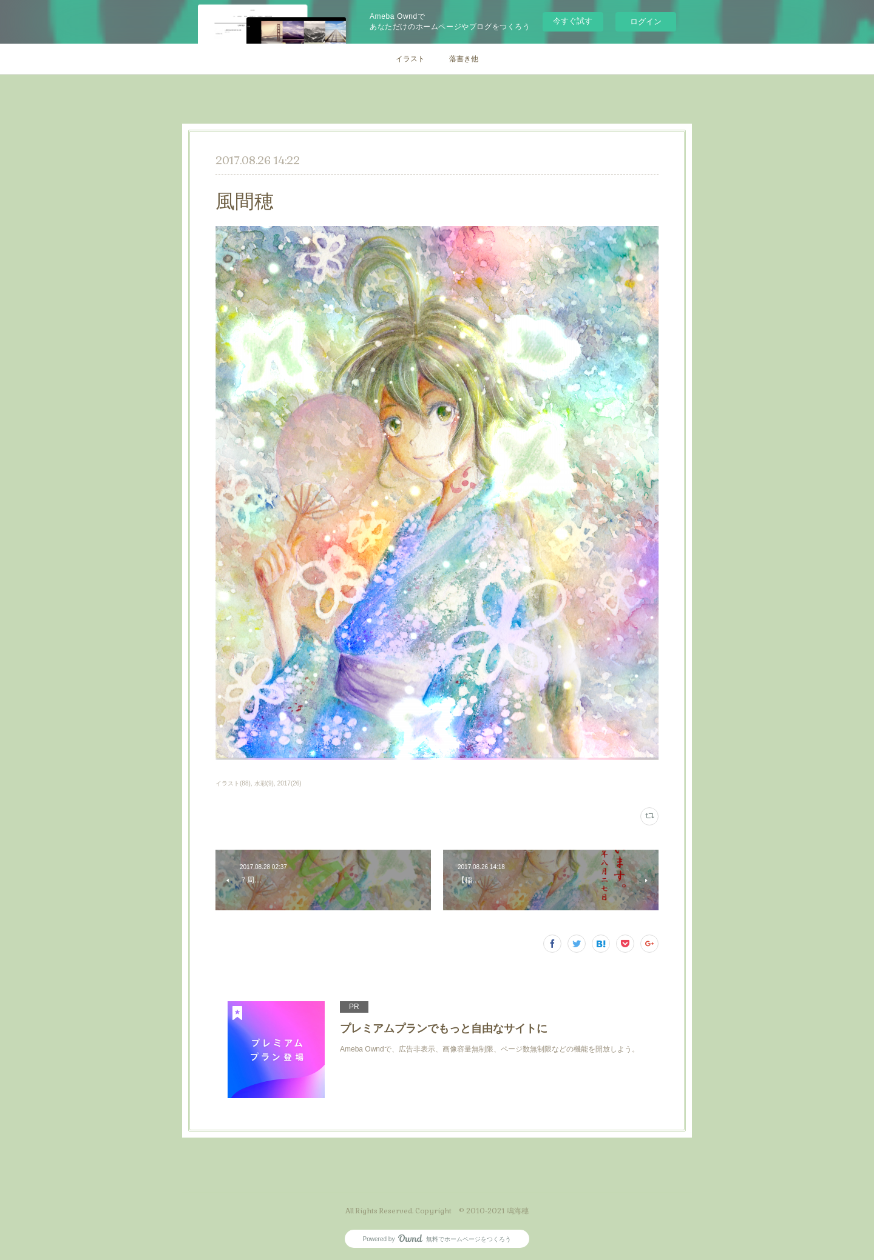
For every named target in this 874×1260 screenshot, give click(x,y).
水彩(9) (264, 783)
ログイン (646, 21)
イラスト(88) (233, 783)
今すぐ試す (572, 20)
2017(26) (289, 783)
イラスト (410, 59)
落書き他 (463, 59)
